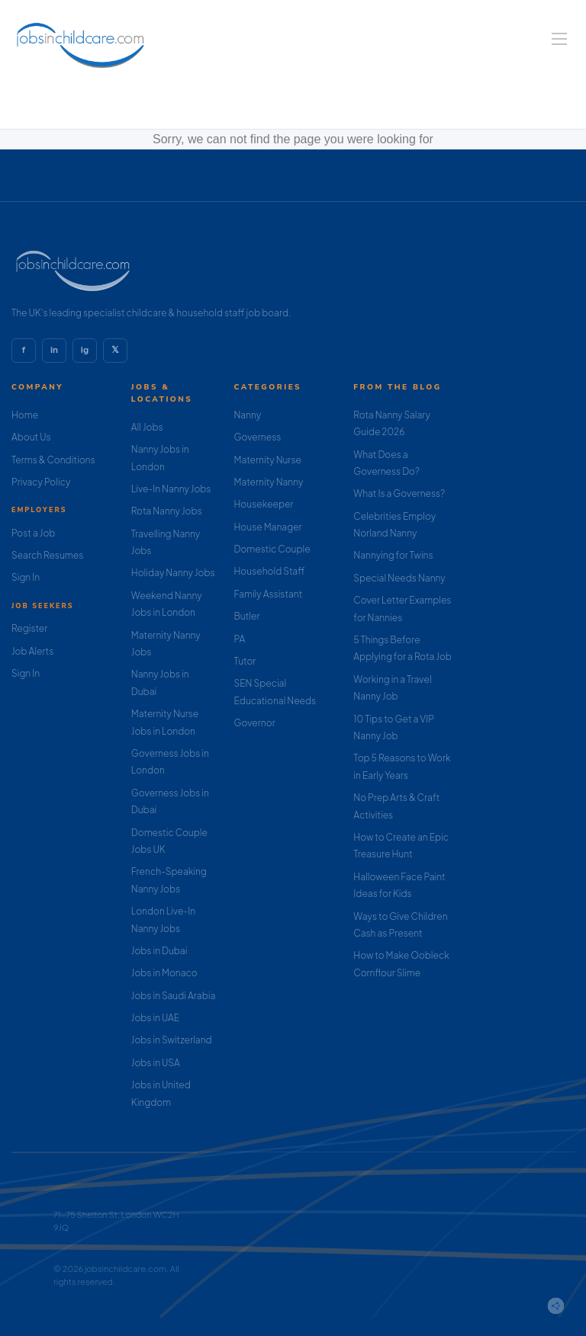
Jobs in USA (155, 1062)
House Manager (268, 527)
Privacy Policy (40, 482)
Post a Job (33, 533)
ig (85, 350)
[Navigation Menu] (559, 39)
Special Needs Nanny (399, 578)
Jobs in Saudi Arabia (173, 995)
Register (29, 628)
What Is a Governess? (399, 493)
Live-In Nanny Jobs (171, 489)
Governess (258, 437)
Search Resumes (47, 555)
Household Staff (269, 571)
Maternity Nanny (269, 482)
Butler (247, 616)
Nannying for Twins (393, 555)
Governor (254, 723)
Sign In (25, 577)
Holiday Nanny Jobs (173, 572)
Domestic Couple (272, 549)
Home (24, 415)
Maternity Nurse (267, 460)
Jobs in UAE (155, 1018)
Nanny (248, 415)
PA (240, 639)
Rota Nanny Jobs (166, 511)
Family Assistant (268, 594)
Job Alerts (32, 651)
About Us (31, 437)
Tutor (245, 661)
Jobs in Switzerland (171, 1040)
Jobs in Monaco (164, 973)
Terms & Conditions (53, 460)
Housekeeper (264, 504)
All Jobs (147, 427)
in (54, 350)
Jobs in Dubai (159, 950)
